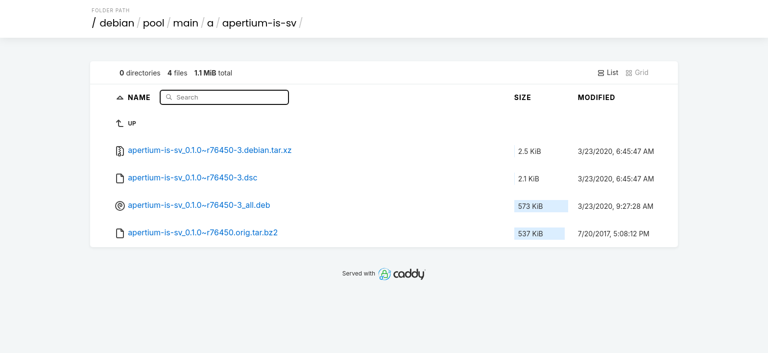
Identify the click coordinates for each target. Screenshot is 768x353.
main (185, 23)
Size (522, 97)
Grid (636, 72)
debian (117, 23)
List (607, 72)
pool (154, 23)
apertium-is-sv (259, 23)
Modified (597, 97)
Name (140, 97)
